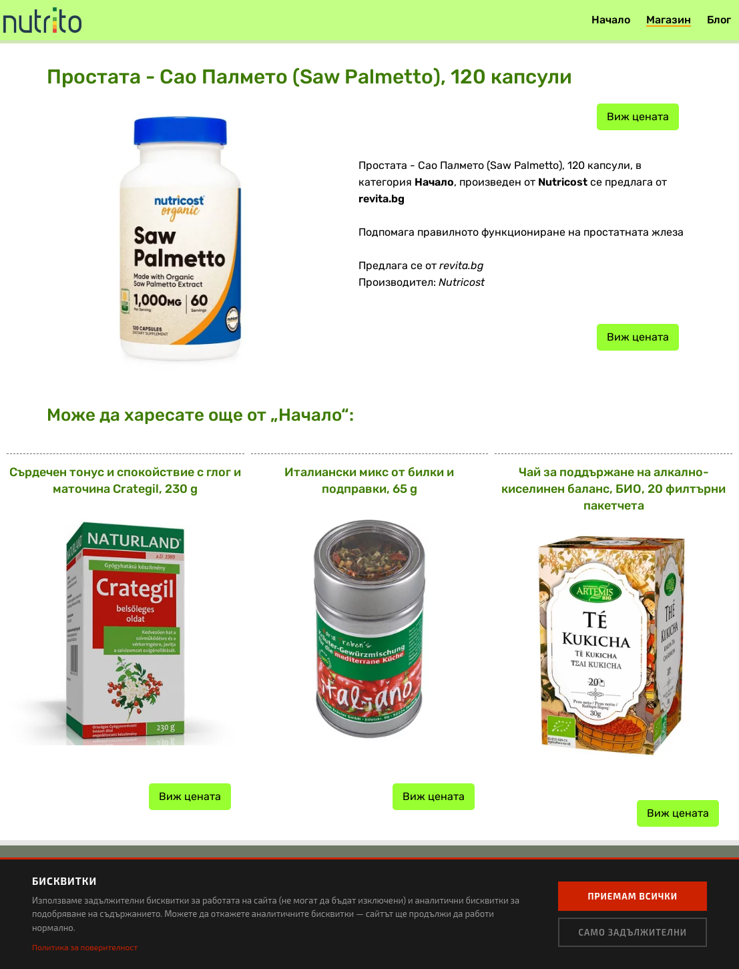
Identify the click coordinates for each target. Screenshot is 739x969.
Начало (610, 19)
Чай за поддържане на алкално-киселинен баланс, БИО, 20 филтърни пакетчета (613, 489)
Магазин (668, 19)
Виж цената (638, 116)
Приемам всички (632, 896)
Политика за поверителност (85, 947)
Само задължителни (632, 932)
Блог (719, 19)
